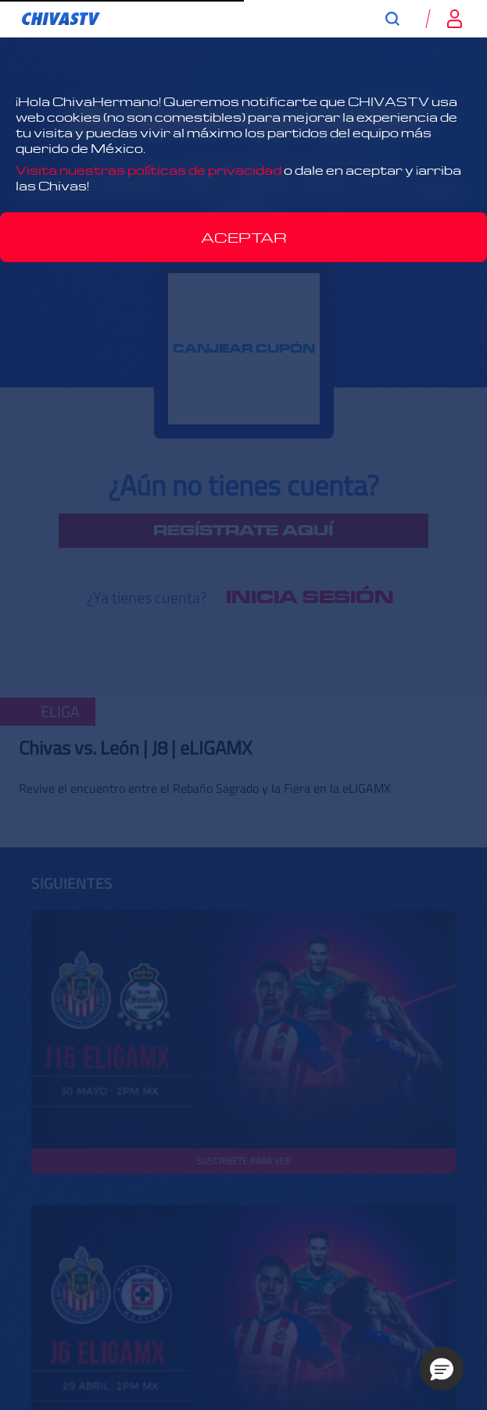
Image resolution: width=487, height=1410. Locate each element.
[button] (442, 1368)
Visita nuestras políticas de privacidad (148, 170)
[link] (61, 18)
